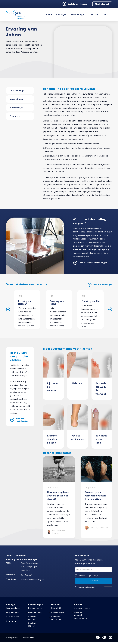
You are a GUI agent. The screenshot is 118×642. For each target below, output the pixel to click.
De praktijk (56, 608)
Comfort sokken (32, 618)
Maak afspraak (102, 4)
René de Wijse (57, 612)
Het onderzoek (35, 608)
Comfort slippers (32, 624)
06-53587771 (26, 575)
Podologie (61, 14)
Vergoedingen (16, 99)
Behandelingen (78, 14)
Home (49, 14)
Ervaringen (15, 116)
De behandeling (35, 612)
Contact (107, 14)
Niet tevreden (80, 618)
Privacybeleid (12, 637)
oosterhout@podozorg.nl (32, 579)
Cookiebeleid (29, 637)
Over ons (94, 14)
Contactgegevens (82, 608)
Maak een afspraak (78, 613)
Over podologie (17, 90)
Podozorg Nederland (56, 618)
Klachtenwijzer (17, 107)
